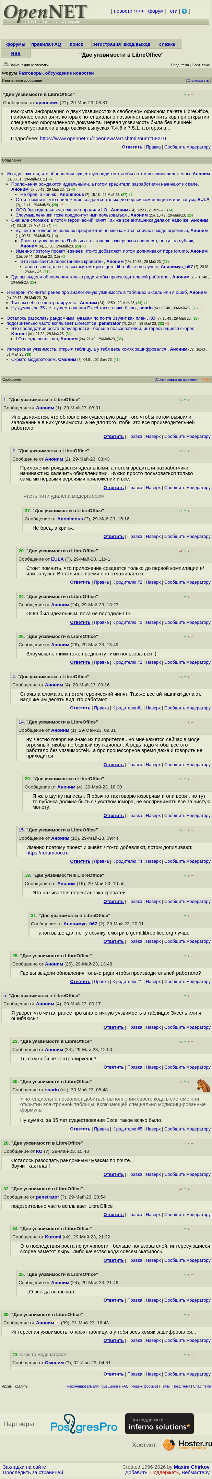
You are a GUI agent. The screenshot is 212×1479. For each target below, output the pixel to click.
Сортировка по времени (177, 379)
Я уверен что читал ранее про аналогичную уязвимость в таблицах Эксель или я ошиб (97, 292)
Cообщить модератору (187, 147)
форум (156, 11)
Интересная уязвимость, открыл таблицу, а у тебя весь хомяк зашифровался (87, 349)
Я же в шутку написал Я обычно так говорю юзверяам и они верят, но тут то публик (106, 240)
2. (14, 450)
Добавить (136, 1472)
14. (22, 722)
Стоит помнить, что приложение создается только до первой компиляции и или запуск (105, 199)
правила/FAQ (46, 44)
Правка (153, 147)
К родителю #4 (127, 861)
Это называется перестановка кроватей (62, 261)
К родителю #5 (127, 1129)
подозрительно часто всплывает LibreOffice (51, 323)
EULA (203, 199)
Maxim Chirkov (192, 1467)
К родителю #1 (127, 707)
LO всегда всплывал (37, 338)
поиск (76, 44)
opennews (47, 102)
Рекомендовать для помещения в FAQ (98, 1386)
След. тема (202, 1386)
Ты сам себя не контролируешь (44, 302)
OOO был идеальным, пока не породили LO (62, 209)
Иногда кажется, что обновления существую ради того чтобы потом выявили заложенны (98, 173)
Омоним (67, 359)
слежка (167, 44)
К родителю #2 (127, 582)
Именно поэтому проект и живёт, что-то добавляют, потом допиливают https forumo (102, 251)
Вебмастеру (196, 1472)
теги (172, 11)
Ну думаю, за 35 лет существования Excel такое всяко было (74, 307)
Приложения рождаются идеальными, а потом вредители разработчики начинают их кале (104, 184)
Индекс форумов (144, 1386)
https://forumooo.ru (47, 853)
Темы (165, 1386)
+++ (139, 11)
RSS (15, 53)
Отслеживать (198, 80)
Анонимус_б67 (177, 266)
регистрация (106, 44)
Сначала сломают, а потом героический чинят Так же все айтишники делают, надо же (100, 220)
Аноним (201, 173)
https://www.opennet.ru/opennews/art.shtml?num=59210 (103, 138)
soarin (146, 307)
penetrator (110, 323)
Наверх (153, 436)
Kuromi (19, 333)
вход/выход (137, 44)
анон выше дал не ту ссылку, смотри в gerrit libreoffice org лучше (91, 266)
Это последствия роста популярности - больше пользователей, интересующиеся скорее (103, 328)
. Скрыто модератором (39, 1354)
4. (14, 676)
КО (152, 318)
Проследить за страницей (33, 1472)
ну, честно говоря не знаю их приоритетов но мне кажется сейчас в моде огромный (102, 230)
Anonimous (72, 194)
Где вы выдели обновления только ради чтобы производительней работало (90, 276)
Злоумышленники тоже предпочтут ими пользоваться (72, 215)
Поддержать (164, 1472)
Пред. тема (181, 1386)
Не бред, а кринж (38, 194)
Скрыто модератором (33, 359)
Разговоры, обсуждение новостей (56, 73)
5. (6, 995)
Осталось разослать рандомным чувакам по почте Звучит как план (77, 318)
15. (22, 829)
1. (6, 399)
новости (123, 11)
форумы (15, 44)
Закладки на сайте (24, 1467)
